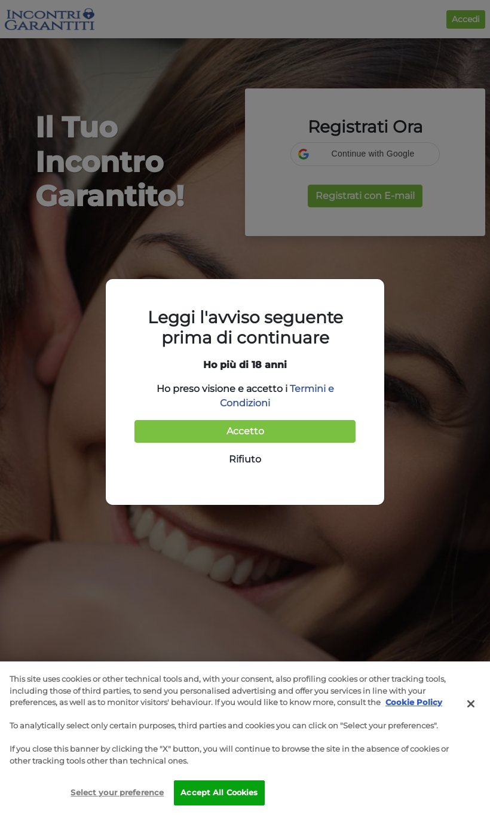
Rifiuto (245, 459)
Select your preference (117, 792)
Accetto (245, 431)
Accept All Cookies (219, 792)
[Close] (471, 704)
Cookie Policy (413, 702)
